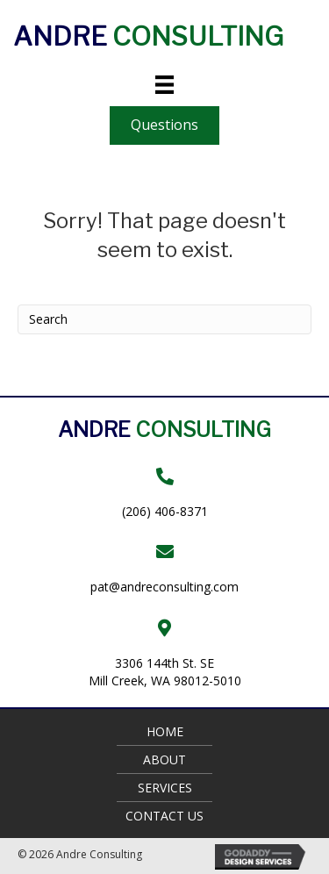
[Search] (164, 319)
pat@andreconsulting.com (164, 586)
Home (165, 731)
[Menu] (164, 84)
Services (165, 787)
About (164, 759)
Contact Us (164, 815)
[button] (164, 125)
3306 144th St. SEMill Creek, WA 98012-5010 (165, 672)
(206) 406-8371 (165, 511)
